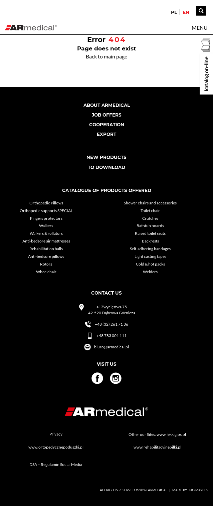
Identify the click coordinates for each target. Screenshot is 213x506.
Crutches (150, 218)
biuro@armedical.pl (106, 347)
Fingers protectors (46, 218)
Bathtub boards (150, 225)
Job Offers (107, 115)
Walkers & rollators (46, 233)
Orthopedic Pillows (46, 202)
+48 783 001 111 (106, 335)
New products (106, 157)
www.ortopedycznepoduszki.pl (55, 447)
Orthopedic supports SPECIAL (46, 210)
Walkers (46, 225)
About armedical (106, 105)
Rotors (46, 264)
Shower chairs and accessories (150, 202)
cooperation (106, 124)
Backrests (150, 240)
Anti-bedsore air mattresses (46, 240)
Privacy (55, 434)
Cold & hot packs (150, 264)
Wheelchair (46, 271)
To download (106, 167)
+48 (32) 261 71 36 (106, 324)
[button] (200, 27)
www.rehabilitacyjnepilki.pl (157, 447)
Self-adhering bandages (150, 248)
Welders (150, 271)
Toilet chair (150, 210)
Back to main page (106, 56)
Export (106, 134)
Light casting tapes (150, 256)
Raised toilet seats (150, 233)
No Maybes (198, 490)
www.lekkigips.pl (171, 434)
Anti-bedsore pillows (46, 256)
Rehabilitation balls (46, 248)
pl (174, 12)
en (186, 12)
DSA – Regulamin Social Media (55, 464)
